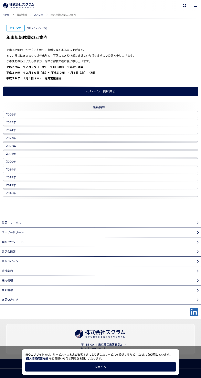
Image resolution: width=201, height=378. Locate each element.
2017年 (11, 185)
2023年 (11, 138)
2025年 (11, 122)
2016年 (11, 193)
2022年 (11, 146)
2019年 (11, 169)
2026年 (11, 114)
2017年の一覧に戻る (100, 91)
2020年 (11, 161)
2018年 (11, 177)
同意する (100, 367)
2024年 (11, 130)
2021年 (11, 154)
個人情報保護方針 (37, 358)
